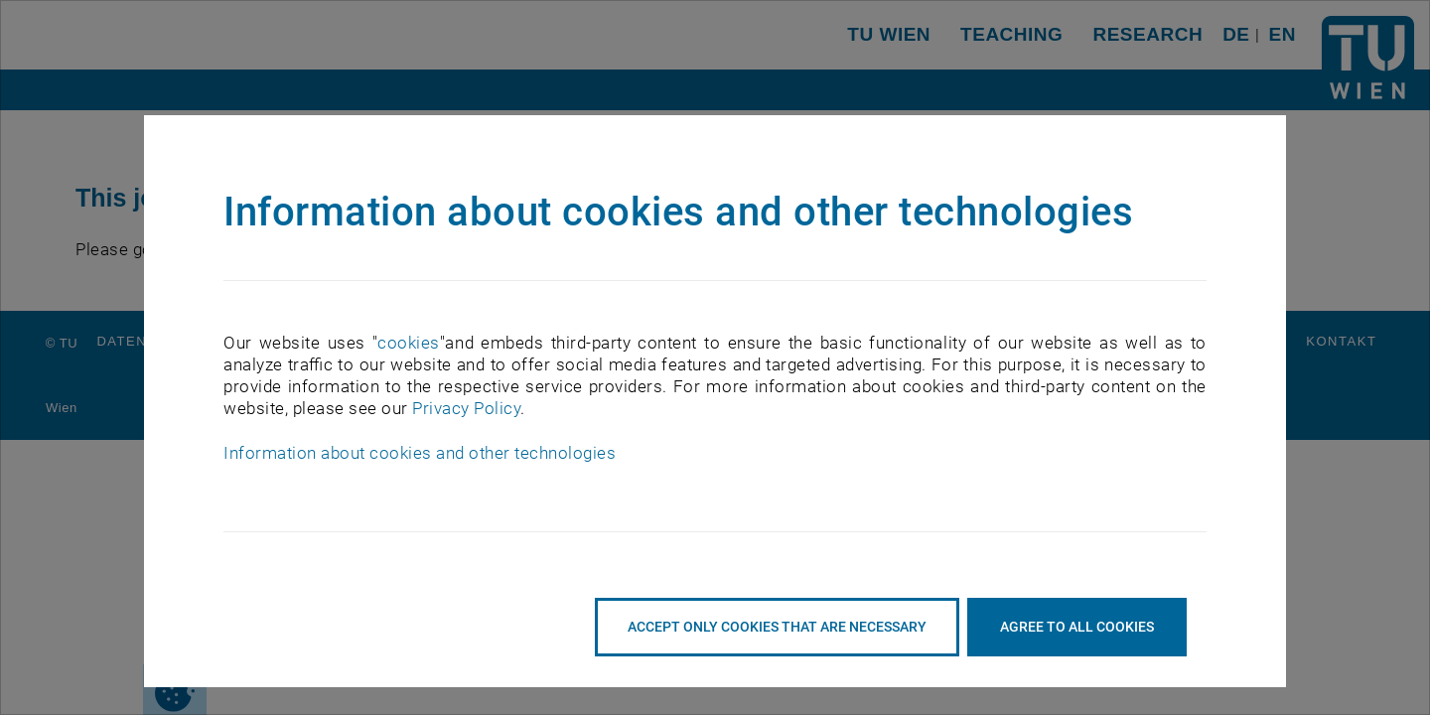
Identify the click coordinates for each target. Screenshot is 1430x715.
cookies (408, 343)
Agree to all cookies (1077, 627)
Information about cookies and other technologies (419, 453)
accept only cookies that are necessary (777, 627)
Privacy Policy (466, 408)
